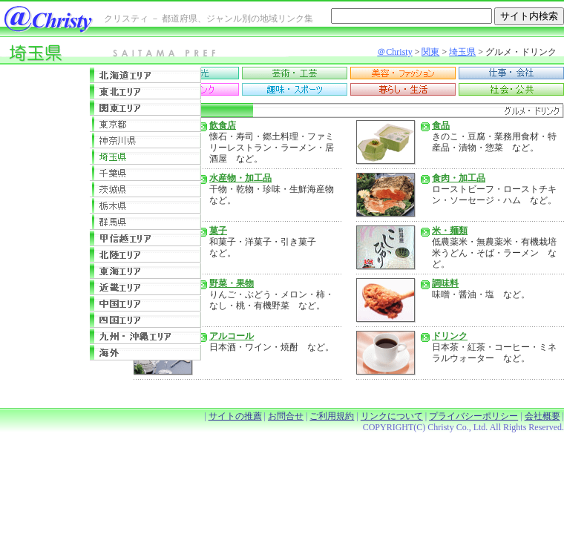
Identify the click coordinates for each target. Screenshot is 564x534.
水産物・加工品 (240, 178)
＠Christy (394, 52)
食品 (441, 125)
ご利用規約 (331, 416)
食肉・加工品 (458, 178)
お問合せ (286, 416)
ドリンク (450, 336)
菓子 (218, 230)
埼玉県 (462, 52)
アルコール (231, 336)
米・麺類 (450, 230)
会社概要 (542, 416)
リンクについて (392, 416)
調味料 (445, 283)
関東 (430, 52)
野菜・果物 (231, 283)
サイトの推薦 (235, 416)
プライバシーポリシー (473, 416)
